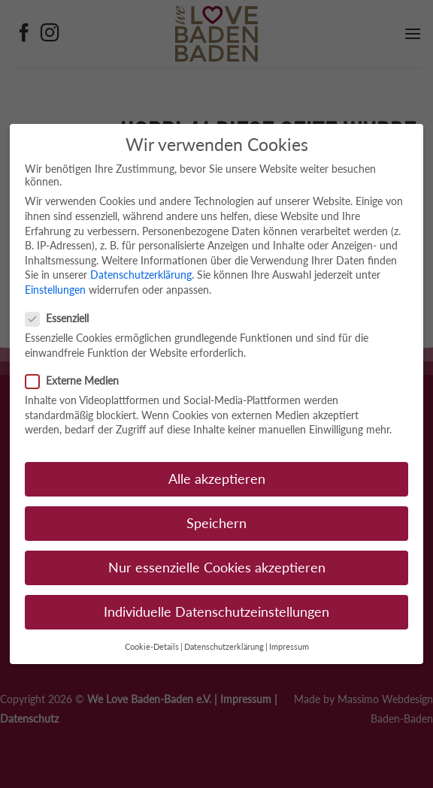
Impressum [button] (289, 646)
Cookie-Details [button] (152, 646)
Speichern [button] (216, 523)
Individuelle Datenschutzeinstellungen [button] (216, 612)
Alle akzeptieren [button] (216, 479)
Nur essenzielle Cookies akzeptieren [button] (217, 567)
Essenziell (63, 318)
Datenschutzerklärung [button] (224, 646)
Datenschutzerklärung (141, 274)
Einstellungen (55, 289)
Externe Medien (78, 380)
